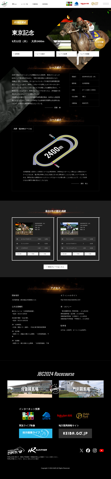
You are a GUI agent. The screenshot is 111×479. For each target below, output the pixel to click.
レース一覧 (24, 4)
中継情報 (35, 4)
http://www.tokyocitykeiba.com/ (71, 300)
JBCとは (14, 4)
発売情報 (45, 4)
